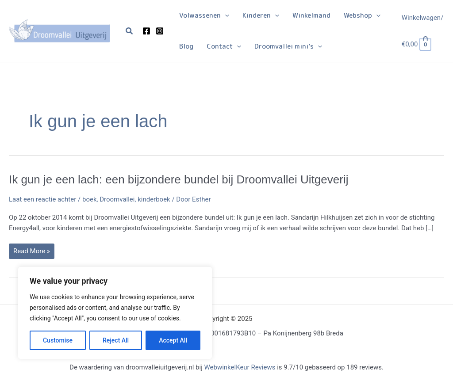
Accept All (173, 340)
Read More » (31, 253)
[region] (115, 313)
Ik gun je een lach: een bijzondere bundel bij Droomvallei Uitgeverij (178, 179)
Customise (58, 340)
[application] (225, 15)
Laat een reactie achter (42, 199)
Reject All (116, 340)
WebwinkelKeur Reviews (239, 367)
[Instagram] (160, 31)
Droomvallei (117, 199)
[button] (130, 31)
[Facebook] (146, 31)
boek (89, 199)
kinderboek (154, 199)
